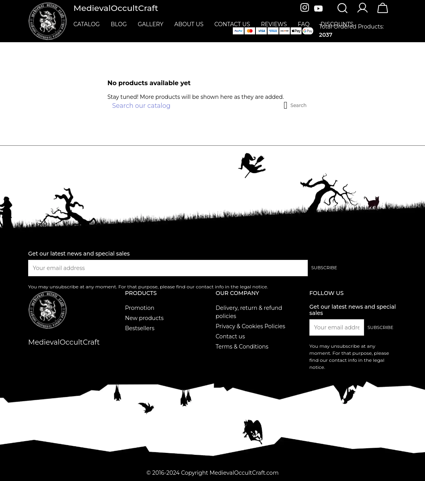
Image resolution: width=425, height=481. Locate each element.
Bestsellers (139, 328)
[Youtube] (318, 9)
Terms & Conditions (242, 346)
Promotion (139, 307)
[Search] (342, 9)
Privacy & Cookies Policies (250, 326)
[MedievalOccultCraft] (47, 20)
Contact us (230, 336)
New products (144, 318)
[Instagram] (305, 9)
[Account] (362, 12)
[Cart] (383, 12)
